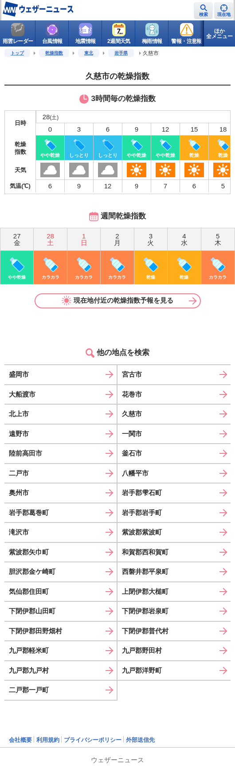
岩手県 (121, 53)
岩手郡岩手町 (142, 512)
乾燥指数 (54, 53)
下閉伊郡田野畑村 (35, 631)
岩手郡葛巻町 (29, 512)
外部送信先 (140, 740)
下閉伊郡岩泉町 (145, 611)
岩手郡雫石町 (142, 492)
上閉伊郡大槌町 (145, 591)
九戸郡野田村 (142, 650)
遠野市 (19, 433)
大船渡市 (22, 394)
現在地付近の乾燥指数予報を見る (117, 300)
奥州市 (19, 492)
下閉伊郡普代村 (145, 631)
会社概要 (20, 740)
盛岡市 (19, 374)
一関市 (132, 433)
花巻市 (132, 394)
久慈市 (132, 413)
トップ (17, 53)
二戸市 (19, 473)
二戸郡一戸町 (29, 690)
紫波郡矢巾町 (29, 552)
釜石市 (132, 453)
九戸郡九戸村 (29, 670)
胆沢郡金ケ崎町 (32, 571)
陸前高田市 (25, 453)
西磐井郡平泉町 (145, 571)
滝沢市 (19, 532)
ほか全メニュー (219, 33)
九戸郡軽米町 (29, 650)
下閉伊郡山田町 (32, 611)
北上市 (19, 413)
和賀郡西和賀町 (145, 552)
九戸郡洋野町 (142, 670)
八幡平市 (135, 473)
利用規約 (47, 740)
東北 (88, 53)
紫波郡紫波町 (142, 532)
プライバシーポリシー (92, 740)
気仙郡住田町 (29, 591)
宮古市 (132, 374)
